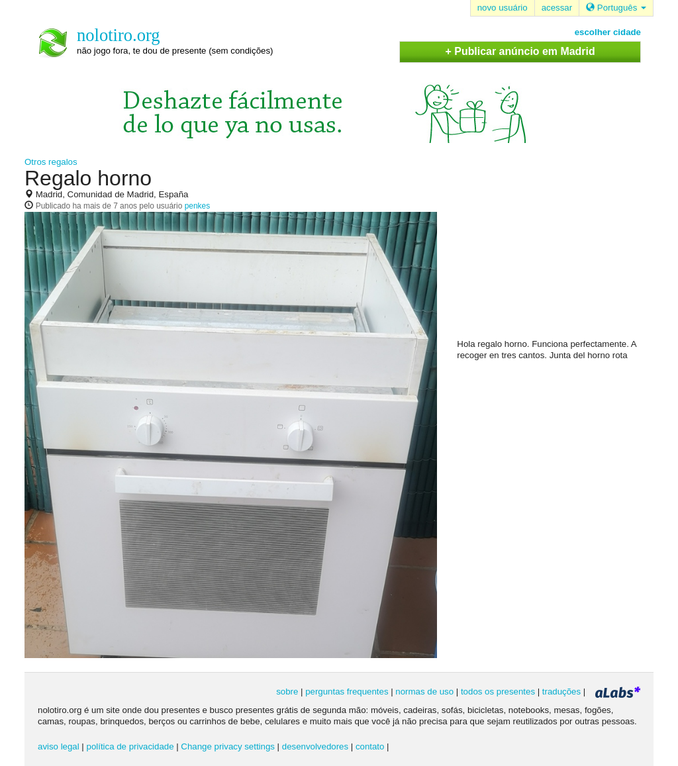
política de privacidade (130, 746)
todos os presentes (498, 691)
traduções (561, 691)
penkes (198, 206)
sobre (287, 691)
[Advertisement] (556, 252)
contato (370, 746)
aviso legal (58, 746)
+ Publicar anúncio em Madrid (520, 51)
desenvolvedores (315, 746)
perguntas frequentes (346, 691)
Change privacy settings (228, 746)
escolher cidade (608, 32)
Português (616, 8)
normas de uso (424, 691)
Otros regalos (50, 162)
